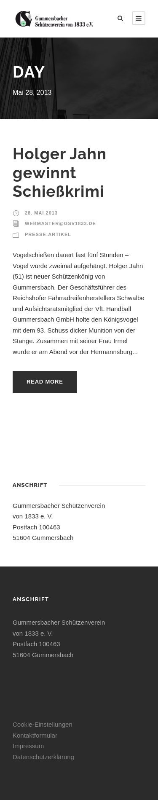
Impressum (28, 745)
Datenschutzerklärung (43, 756)
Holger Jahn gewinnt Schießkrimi (60, 173)
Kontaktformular (35, 735)
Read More (45, 382)
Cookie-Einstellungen (42, 724)
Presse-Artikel (48, 234)
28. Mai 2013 (41, 212)
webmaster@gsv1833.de (60, 223)
